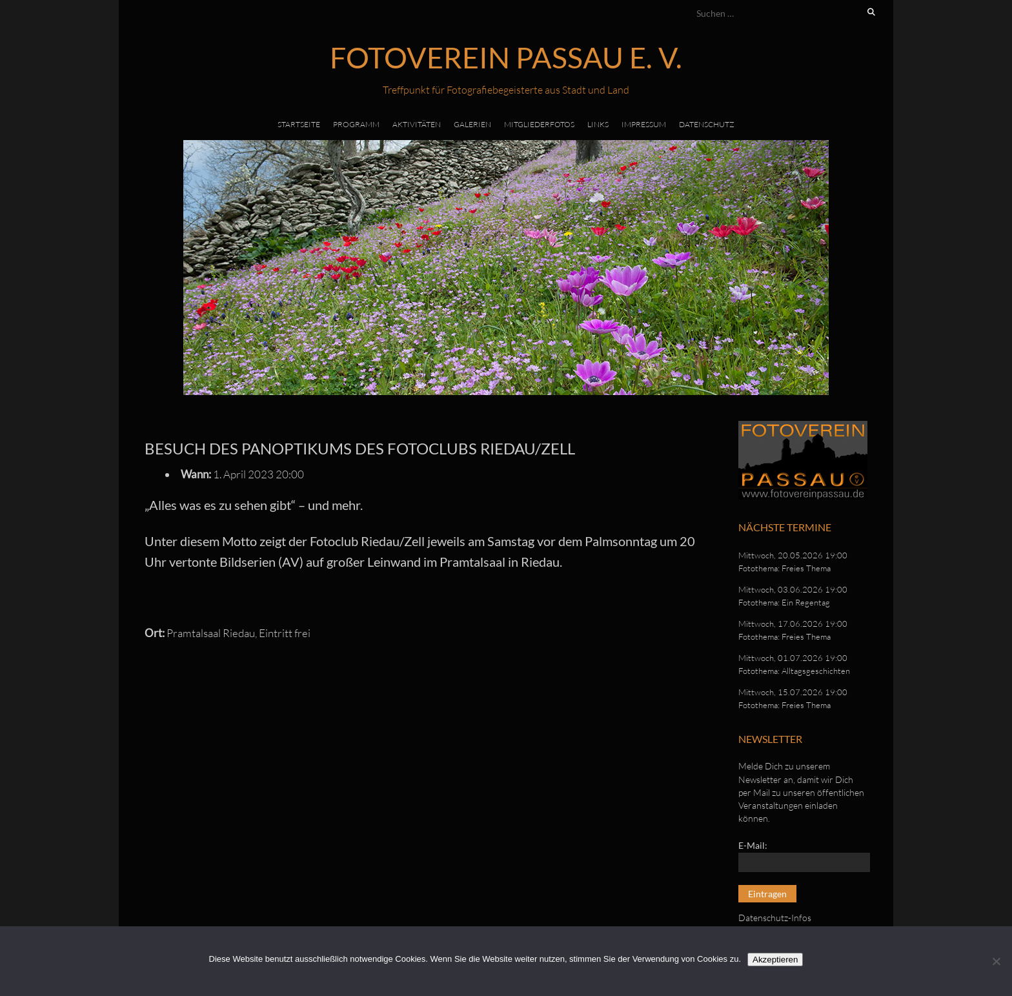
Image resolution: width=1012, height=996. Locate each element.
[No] (995, 961)
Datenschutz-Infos (774, 917)
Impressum (644, 124)
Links (598, 124)
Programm (356, 124)
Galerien (472, 124)
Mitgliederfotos (539, 124)
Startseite (299, 124)
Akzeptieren (775, 959)
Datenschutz (706, 124)
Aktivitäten (416, 124)
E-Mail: (752, 845)
